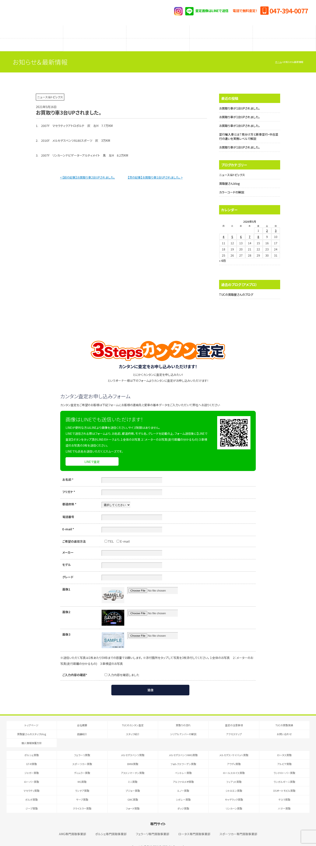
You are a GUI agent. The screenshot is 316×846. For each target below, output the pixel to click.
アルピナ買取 (284, 755)
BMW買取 (132, 755)
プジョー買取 (133, 782)
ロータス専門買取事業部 (194, 825)
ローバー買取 (31, 773)
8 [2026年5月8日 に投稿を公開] (258, 228)
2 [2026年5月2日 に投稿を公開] (267, 222)
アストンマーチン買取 (132, 764)
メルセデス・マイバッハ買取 (233, 746)
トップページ (31, 716)
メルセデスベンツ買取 (132, 746)
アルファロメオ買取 (183, 773)
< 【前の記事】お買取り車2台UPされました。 (87, 169)
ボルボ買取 (31, 791)
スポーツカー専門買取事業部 (238, 825)
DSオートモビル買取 (284, 782)
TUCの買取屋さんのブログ (236, 286)
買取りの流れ (95, 30)
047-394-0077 (289, 10)
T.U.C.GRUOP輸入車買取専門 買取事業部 (57, 12)
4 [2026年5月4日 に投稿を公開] (223, 228)
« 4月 (222, 252)
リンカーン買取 (234, 800)
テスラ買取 (284, 791)
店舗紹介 (95, 38)
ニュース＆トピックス (232, 166)
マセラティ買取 (31, 782)
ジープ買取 (31, 800)
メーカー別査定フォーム (221, 30)
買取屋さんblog (229, 175)
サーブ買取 (82, 791)
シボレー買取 (183, 791)
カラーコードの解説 (231, 184)
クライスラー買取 (82, 800)
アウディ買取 (234, 755)
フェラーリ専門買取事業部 (152, 825)
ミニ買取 (132, 773)
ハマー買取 (284, 800)
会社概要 (82, 716)
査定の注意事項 (158, 30)
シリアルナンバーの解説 (221, 38)
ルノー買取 (183, 782)
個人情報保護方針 (31, 734)
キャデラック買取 (234, 791)
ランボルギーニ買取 (284, 773)
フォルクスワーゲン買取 (183, 755)
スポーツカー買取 (82, 755)
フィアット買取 (234, 773)
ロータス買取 (284, 746)
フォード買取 (133, 800)
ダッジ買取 (183, 800)
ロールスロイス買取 (234, 764)
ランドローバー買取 (284, 764)
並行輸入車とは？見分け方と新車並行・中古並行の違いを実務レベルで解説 (248, 128)
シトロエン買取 (233, 782)
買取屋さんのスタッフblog (31, 38)
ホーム (278, 53)
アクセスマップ (284, 38)
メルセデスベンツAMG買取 (183, 746)
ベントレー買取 (183, 764)
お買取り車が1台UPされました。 (239, 100)
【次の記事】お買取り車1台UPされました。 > (155, 169)
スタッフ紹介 (158, 38)
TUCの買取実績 (284, 30)
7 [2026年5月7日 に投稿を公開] (249, 228)
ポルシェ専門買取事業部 (111, 825)
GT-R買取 (31, 755)
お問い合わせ (284, 725)
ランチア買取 (82, 782)
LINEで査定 (92, 453)
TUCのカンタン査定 (32, 30)
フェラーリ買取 (82, 746)
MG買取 (82, 773)
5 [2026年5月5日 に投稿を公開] (232, 228)
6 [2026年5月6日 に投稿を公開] (241, 228)
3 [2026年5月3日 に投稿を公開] (276, 222)
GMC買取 (132, 791)
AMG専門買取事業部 (72, 825)
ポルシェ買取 (31, 746)
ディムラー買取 (82, 764)
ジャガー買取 (31, 764)
